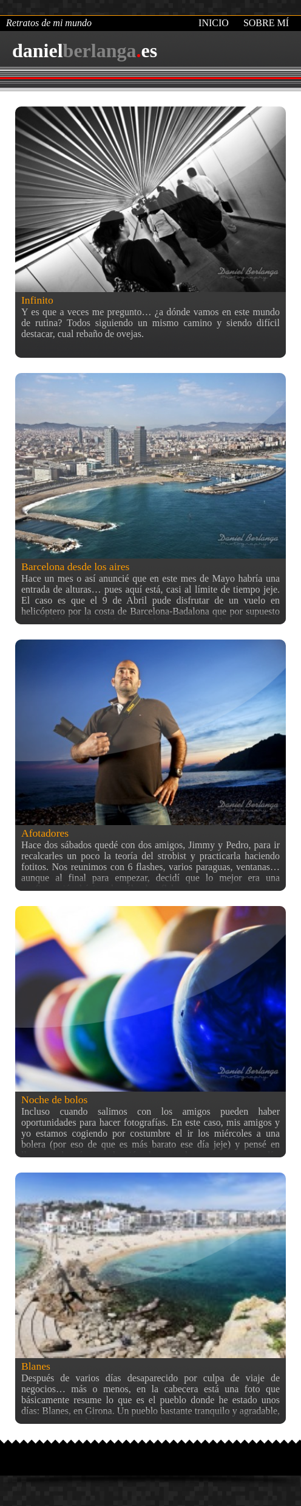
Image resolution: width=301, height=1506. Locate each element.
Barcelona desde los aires (75, 566)
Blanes (35, 1366)
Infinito (37, 300)
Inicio (213, 23)
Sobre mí (266, 23)
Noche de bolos (54, 1099)
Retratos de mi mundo (49, 23)
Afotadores (45, 833)
